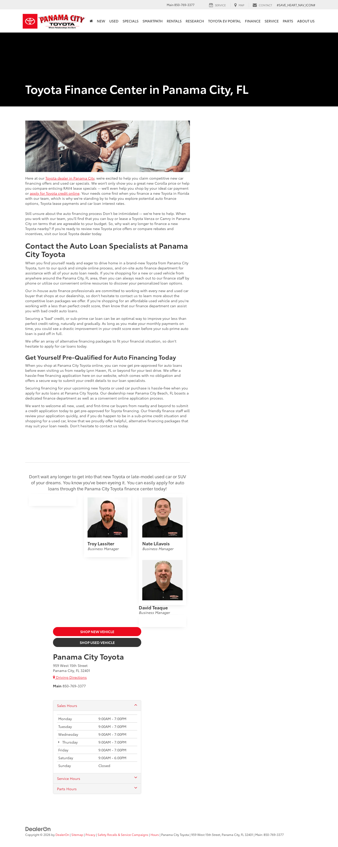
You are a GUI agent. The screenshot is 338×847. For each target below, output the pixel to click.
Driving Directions (70, 677)
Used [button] (114, 20)
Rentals (174, 20)
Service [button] (272, 20)
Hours (155, 834)
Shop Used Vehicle (97, 642)
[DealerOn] (38, 828)
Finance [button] (253, 20)
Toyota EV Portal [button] (224, 20)
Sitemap (77, 834)
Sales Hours (97, 705)
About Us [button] (306, 20)
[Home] (91, 21)
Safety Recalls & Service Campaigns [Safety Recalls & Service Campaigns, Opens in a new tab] (123, 834)
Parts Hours (97, 788)
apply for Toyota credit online (54, 193)
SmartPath (153, 20)
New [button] (101, 20)
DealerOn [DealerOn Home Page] (62, 834)
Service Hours (97, 778)
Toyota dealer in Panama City (69, 178)
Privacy (90, 834)
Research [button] (195, 20)
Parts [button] (288, 20)
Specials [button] (130, 20)
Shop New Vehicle (97, 631)
